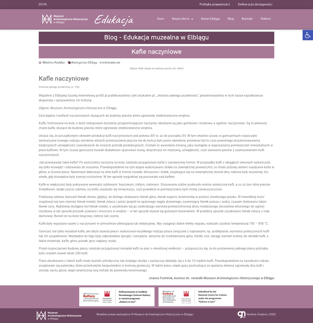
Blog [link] (231, 19)
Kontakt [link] (247, 19)
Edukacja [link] (112, 19)
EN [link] (41, 4)
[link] (308, 35)
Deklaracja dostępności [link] (255, 4)
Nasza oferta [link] (182, 19)
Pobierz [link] (266, 19)
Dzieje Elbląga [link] (210, 19)
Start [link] (160, 19)
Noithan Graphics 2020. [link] (261, 314)
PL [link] (45, 4)
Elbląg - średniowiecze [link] (104, 62)
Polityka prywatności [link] (215, 4)
